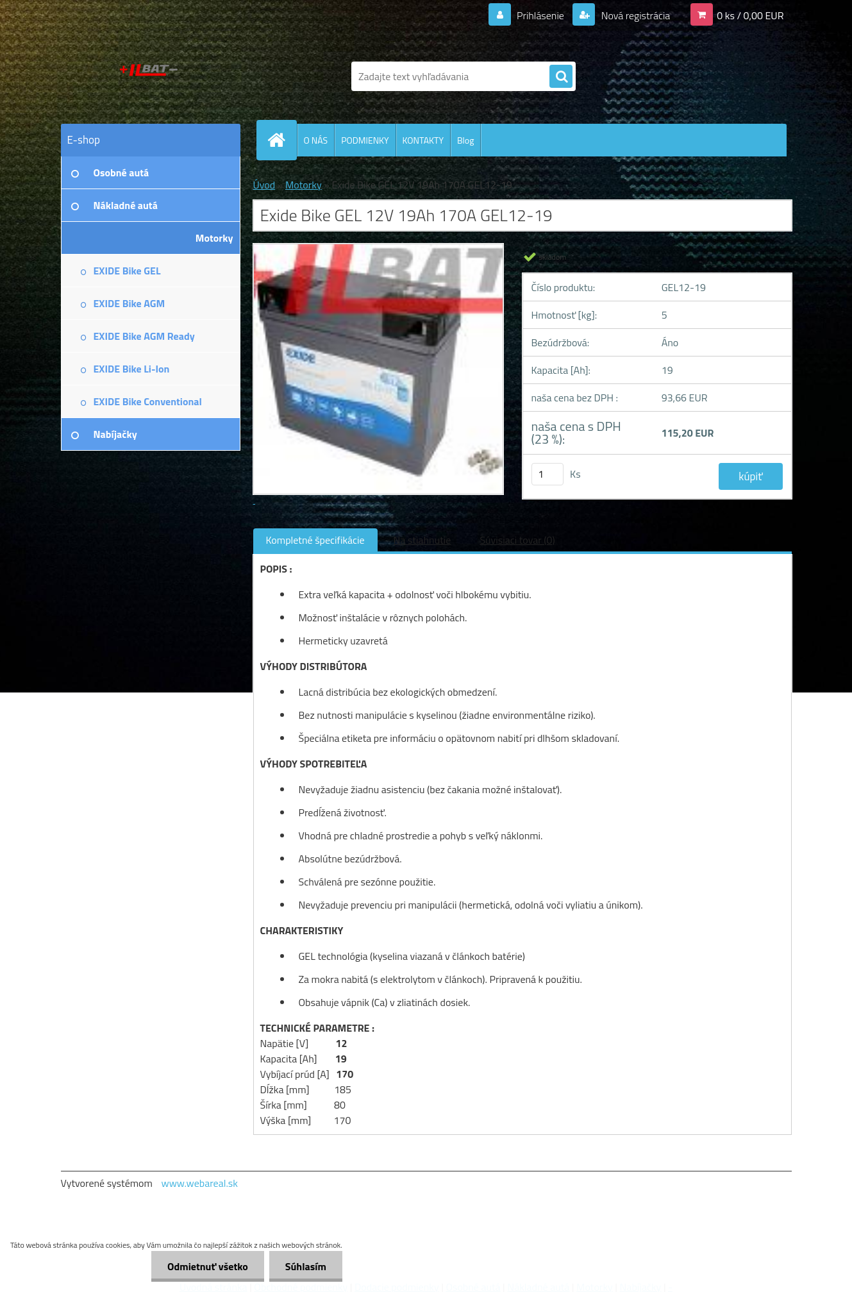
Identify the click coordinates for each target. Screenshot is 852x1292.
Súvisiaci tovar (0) (517, 540)
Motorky (303, 184)
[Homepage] (282, 140)
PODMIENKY (364, 140)
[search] (560, 77)
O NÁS (316, 140)
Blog (465, 140)
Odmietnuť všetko (207, 1266)
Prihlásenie (541, 15)
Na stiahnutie (422, 540)
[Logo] (149, 76)
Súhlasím (305, 1266)
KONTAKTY (423, 140)
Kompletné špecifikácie (315, 540)
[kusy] (547, 474)
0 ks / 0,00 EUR (750, 15)
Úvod (264, 184)
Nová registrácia (634, 15)
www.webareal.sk (199, 1183)
